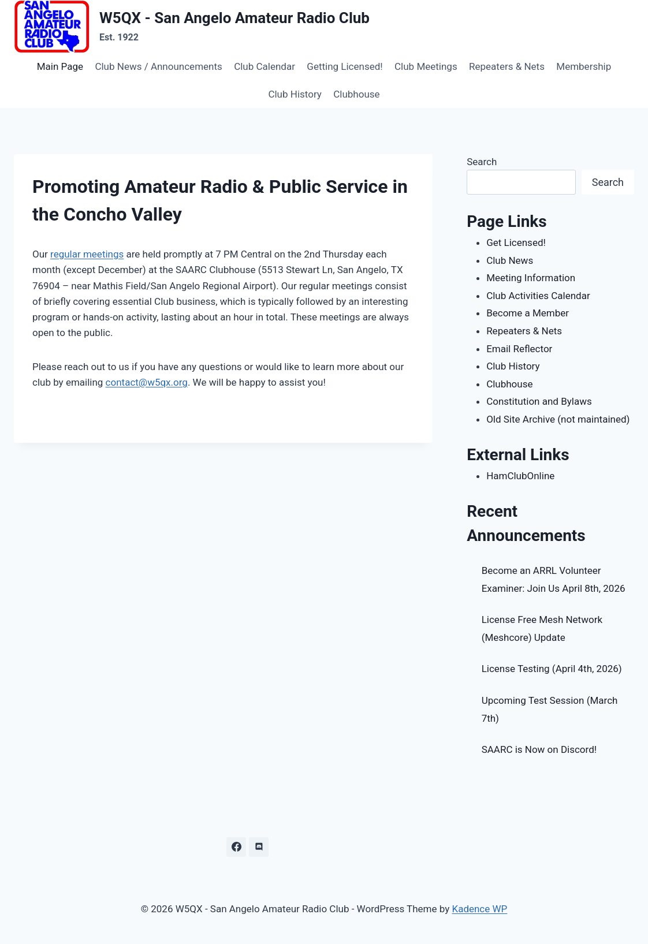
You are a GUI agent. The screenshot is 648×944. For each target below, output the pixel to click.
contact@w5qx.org (147, 382)
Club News (509, 260)
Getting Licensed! (344, 66)
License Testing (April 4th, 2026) (552, 668)
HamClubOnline (520, 476)
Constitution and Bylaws (539, 401)
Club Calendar (264, 66)
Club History (294, 94)
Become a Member (527, 313)
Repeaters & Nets (507, 66)
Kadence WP (479, 909)
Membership (583, 66)
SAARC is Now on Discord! (539, 749)
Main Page (60, 66)
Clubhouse (356, 94)
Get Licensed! (516, 242)
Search (482, 161)
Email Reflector (519, 349)
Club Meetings (425, 66)
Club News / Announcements (158, 66)
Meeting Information (530, 277)
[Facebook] (236, 847)
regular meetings (87, 254)
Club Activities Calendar (538, 295)
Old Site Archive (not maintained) (558, 419)
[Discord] (259, 847)
